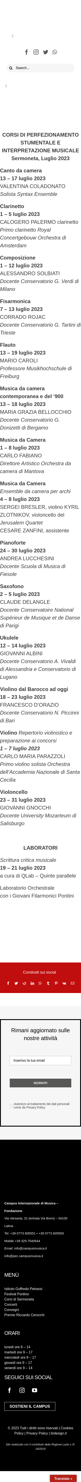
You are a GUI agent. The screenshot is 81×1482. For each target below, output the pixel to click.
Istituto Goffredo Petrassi (23, 1289)
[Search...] (40, 68)
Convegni (11, 1310)
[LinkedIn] (32, 983)
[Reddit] (24, 983)
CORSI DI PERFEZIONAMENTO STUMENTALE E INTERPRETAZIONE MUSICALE (40, 142)
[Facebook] (8, 983)
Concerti (10, 1304)
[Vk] (64, 983)
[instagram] (36, 52)
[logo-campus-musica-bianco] (19, 1160)
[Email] (72, 983)
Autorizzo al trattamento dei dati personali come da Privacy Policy (42, 1105)
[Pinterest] (56, 983)
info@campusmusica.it (30, 1248)
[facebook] (26, 52)
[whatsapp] (54, 52)
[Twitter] (16, 983)
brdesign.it (59, 1433)
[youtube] (34, 1390)
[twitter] (45, 52)
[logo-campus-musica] (38, 7)
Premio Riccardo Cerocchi (24, 1315)
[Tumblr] (48, 983)
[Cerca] (11, 68)
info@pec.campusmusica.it (23, 1256)
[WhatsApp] (40, 983)
